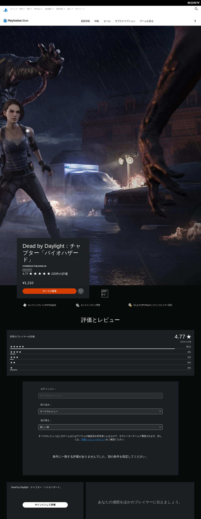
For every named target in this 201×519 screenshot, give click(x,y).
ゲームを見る (129, 18)
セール (90, 18)
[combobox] (100, 392)
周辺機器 (48, 9)
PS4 (28, 9)
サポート (78, 9)
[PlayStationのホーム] (5, 9)
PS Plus (37, 9)
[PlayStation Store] (17, 17)
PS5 (21, 9)
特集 (80, 18)
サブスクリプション (108, 18)
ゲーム (12, 9)
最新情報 (59, 9)
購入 (69, 9)
